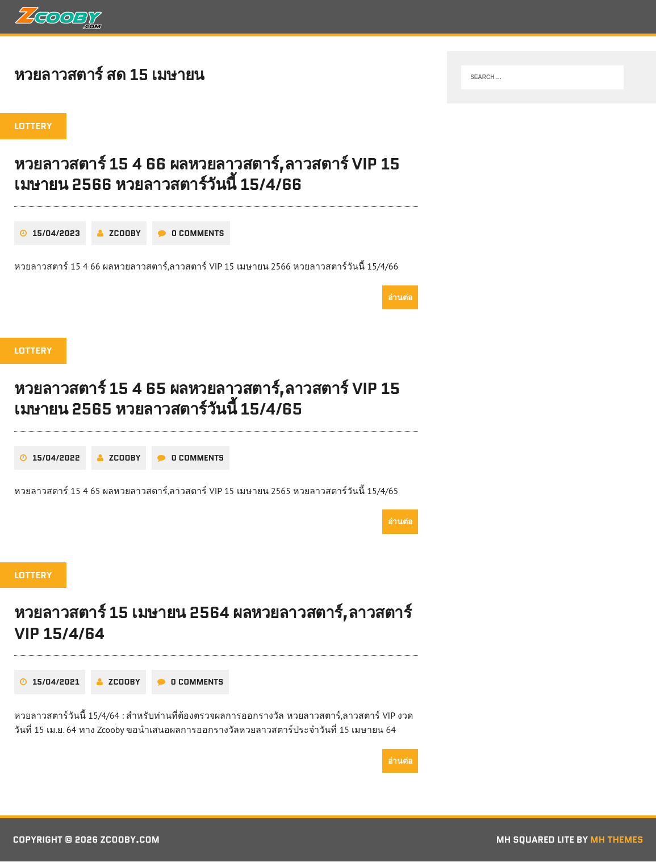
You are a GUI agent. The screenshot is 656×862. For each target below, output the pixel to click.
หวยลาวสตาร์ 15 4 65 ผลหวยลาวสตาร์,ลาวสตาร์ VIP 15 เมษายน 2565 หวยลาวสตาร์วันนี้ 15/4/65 (207, 399)
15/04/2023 (56, 233)
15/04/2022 (56, 458)
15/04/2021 (56, 683)
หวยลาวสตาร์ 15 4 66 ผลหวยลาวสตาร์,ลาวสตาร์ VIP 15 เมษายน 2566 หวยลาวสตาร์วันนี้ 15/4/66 (207, 175)
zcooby (125, 233)
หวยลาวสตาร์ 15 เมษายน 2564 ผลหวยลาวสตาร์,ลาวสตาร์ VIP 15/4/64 (212, 623)
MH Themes (616, 840)
